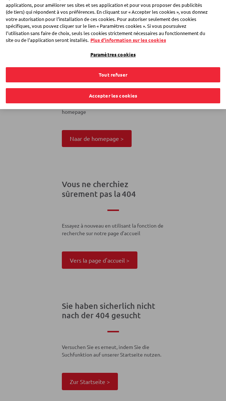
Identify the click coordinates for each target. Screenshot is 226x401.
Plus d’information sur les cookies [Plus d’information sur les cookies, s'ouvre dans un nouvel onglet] (128, 34)
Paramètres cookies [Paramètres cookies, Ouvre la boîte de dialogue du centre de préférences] (113, 49)
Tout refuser (113, 69)
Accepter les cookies (113, 90)
